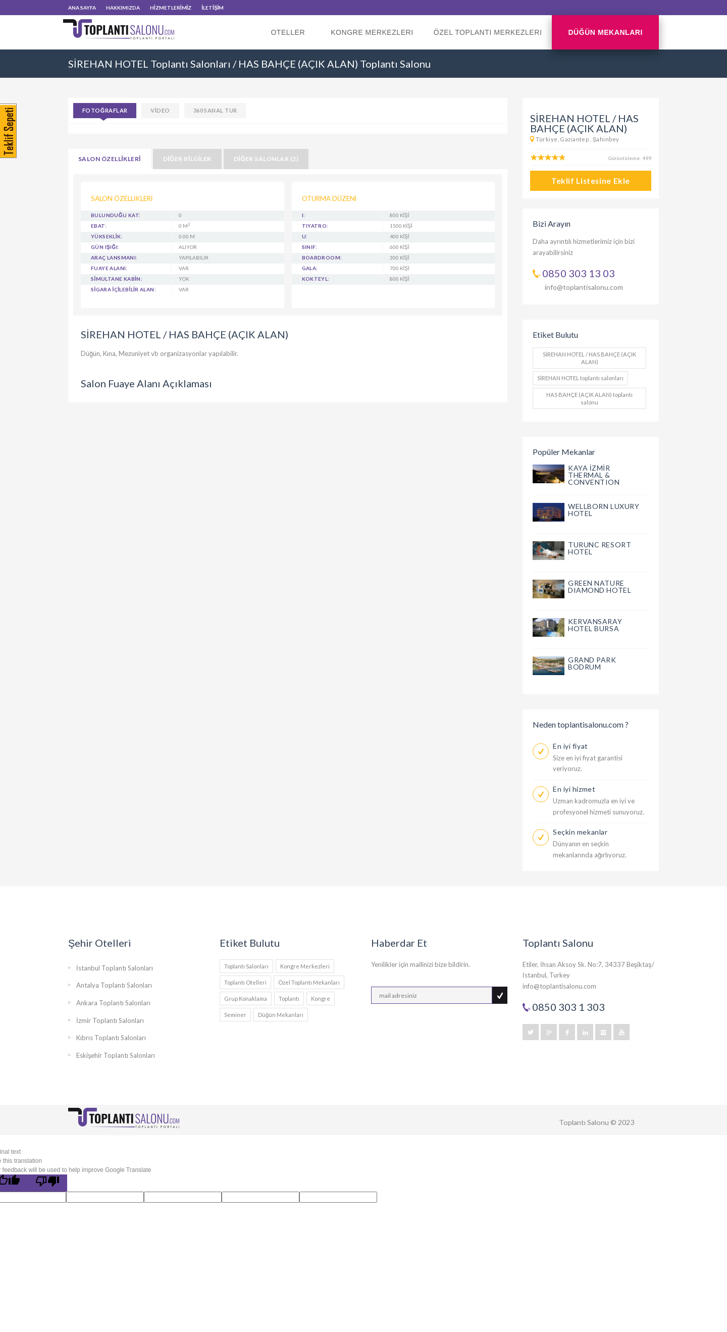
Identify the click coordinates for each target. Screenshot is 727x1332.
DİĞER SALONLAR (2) (266, 159)
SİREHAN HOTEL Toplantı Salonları (149, 64)
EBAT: (99, 226)
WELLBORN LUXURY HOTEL (603, 510)
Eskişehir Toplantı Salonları (115, 1055)
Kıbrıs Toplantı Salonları (111, 1038)
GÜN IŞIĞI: (105, 247)
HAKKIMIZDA (123, 8)
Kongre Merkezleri (372, 32)
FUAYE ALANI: (109, 268)
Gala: (310, 268)
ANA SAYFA (82, 8)
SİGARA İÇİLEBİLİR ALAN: (123, 289)
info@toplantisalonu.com (584, 287)
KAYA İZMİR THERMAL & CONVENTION (594, 475)
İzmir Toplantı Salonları (110, 1020)
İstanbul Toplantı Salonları (114, 968)
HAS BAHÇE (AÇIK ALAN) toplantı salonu (589, 398)
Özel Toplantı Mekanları (309, 982)
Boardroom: (322, 257)
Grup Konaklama (245, 998)
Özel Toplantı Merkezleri (488, 32)
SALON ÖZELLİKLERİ (109, 159)
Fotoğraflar (104, 110)
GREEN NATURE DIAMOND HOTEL (599, 586)
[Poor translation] (47, 1183)
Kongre (320, 998)
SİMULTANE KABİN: (116, 279)
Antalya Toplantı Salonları (114, 985)
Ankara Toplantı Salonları (113, 1003)
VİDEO (160, 110)
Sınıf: (310, 247)
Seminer (235, 1014)
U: (305, 236)
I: (303, 215)
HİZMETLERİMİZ (170, 8)
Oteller (290, 38)
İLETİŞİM (212, 8)
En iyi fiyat (570, 746)
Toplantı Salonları (246, 966)
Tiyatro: (315, 226)
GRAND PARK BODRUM (592, 663)
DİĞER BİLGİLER (187, 159)
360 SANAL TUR (215, 110)
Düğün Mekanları (605, 32)
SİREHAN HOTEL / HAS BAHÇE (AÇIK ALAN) (589, 358)
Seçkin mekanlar (580, 832)
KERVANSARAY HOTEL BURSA (595, 625)
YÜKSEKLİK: (107, 236)
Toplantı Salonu (584, 1122)
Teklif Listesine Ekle (590, 180)
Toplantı (289, 998)
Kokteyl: (316, 279)
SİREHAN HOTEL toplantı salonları (580, 378)
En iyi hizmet (574, 789)
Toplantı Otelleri (245, 982)
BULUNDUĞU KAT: (115, 215)
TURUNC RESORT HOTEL (599, 548)
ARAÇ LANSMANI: (114, 257)
